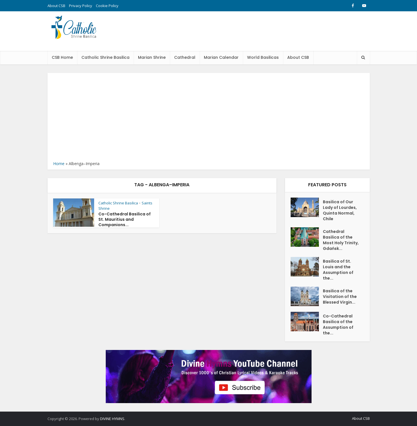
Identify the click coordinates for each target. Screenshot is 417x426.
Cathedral (184, 57)
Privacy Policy (80, 5)
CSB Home (62, 57)
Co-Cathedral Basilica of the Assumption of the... (338, 324)
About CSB (56, 5)
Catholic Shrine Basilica (105, 57)
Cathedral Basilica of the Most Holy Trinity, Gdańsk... (341, 240)
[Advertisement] (208, 118)
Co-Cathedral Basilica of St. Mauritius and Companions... (124, 219)
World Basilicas (263, 57)
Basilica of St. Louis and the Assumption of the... (338, 269)
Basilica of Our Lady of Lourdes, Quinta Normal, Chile (340, 210)
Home (58, 163)
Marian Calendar (221, 57)
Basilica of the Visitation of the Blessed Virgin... (340, 296)
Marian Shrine (152, 57)
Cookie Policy (107, 5)
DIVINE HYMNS (112, 418)
